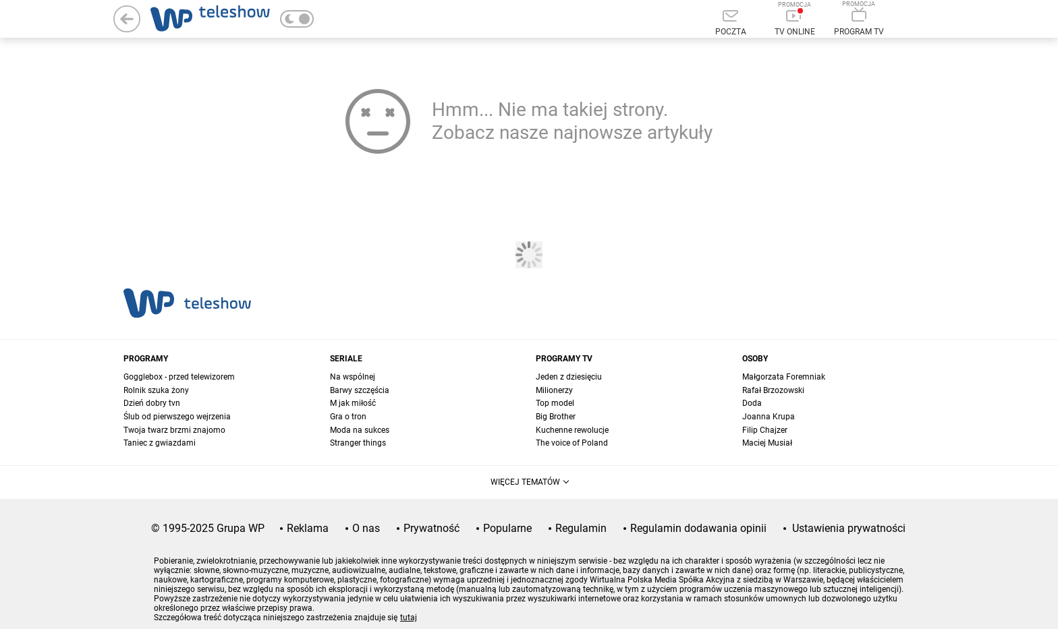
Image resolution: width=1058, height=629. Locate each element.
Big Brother (556, 416)
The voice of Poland (572, 443)
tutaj (408, 617)
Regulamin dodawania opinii (698, 528)
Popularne (507, 528)
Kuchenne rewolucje (572, 430)
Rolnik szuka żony (156, 390)
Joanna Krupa (768, 416)
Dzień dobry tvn (151, 403)
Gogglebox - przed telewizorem (179, 377)
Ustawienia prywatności (849, 528)
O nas (366, 528)
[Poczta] (730, 23)
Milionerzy (554, 390)
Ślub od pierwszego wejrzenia (177, 416)
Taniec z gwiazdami (159, 443)
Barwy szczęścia (359, 390)
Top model (555, 403)
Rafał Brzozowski (773, 390)
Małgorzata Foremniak (783, 377)
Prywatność (431, 528)
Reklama (308, 528)
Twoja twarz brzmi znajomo (174, 430)
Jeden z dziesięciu (569, 377)
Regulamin (581, 528)
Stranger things (358, 443)
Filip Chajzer (764, 430)
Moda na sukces (359, 430)
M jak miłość (353, 403)
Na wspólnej (352, 377)
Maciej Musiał (767, 443)
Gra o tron (348, 416)
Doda (752, 403)
